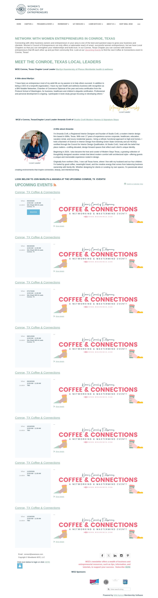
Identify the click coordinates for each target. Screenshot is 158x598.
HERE (47, 562)
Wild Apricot (119, 595)
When (23, 201)
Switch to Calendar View (135, 184)
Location (22, 205)
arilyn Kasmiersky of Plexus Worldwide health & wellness (85, 69)
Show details (60, 226)
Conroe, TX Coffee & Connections (37, 192)
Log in (19, 566)
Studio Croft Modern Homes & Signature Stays (96, 119)
